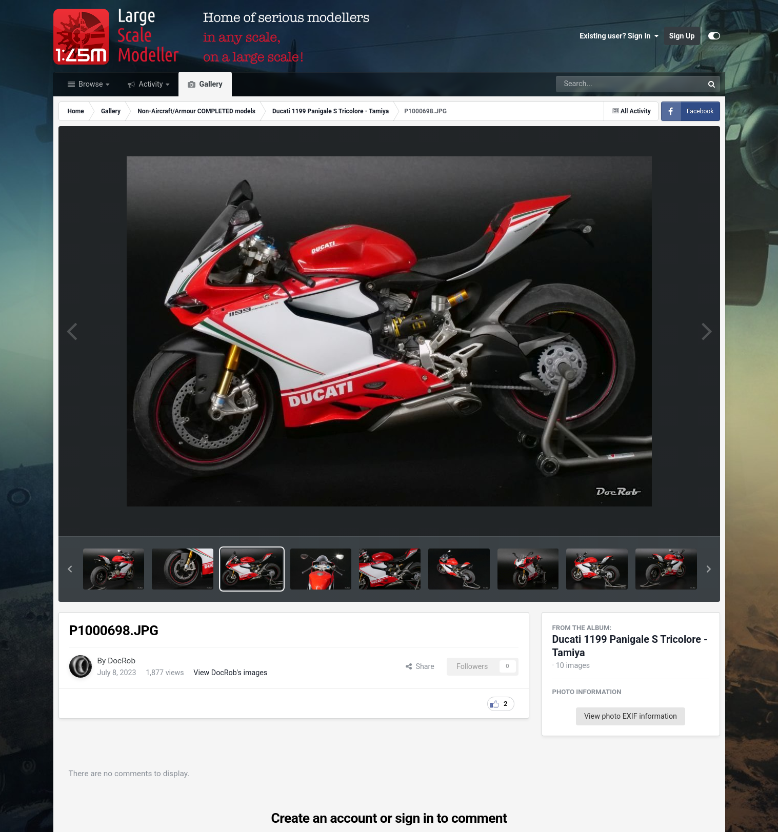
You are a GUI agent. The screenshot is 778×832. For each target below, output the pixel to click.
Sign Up (682, 36)
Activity (151, 84)
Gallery (210, 84)
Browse (91, 84)
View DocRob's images (230, 672)
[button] (69, 569)
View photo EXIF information (630, 716)
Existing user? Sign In (619, 36)
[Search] (602, 84)
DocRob (121, 660)
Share (420, 666)
